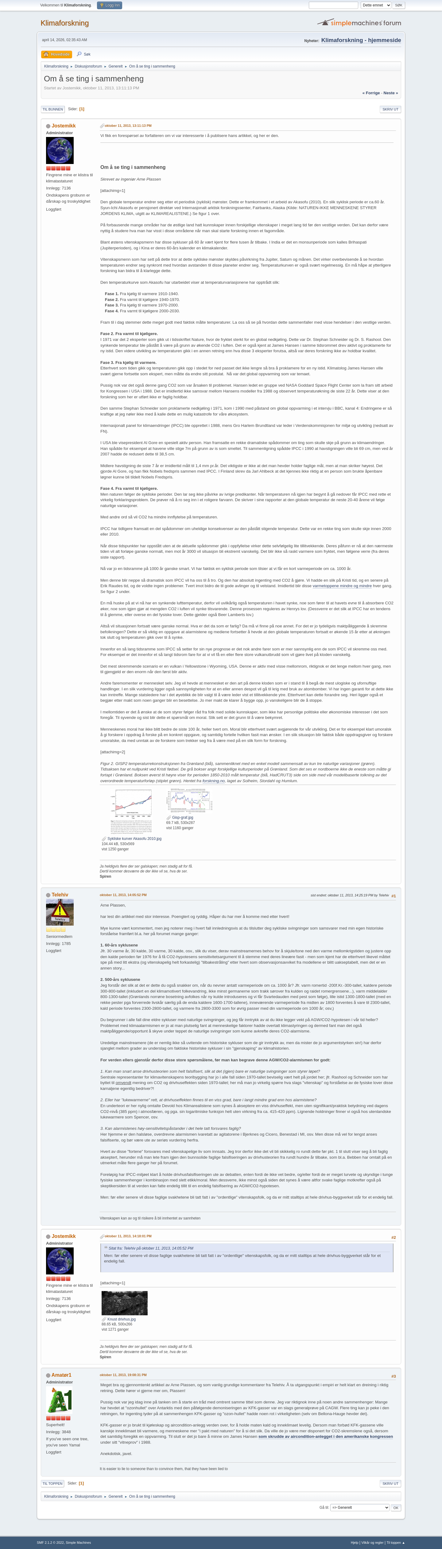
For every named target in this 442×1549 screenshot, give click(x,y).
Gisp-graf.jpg (179, 817)
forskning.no (214, 780)
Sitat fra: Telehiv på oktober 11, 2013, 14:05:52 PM (151, 1248)
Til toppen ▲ (395, 1542)
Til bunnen (53, 109)
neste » (391, 93)
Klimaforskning (65, 23)
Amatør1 (62, 1375)
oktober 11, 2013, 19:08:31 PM (123, 1375)
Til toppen (52, 1483)
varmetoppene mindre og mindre (342, 585)
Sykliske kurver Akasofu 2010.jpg (131, 839)
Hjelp (355, 1542)
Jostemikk (64, 125)
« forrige (371, 93)
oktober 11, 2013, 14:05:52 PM (123, 895)
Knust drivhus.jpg (119, 1319)
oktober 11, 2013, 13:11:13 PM (128, 125)
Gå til (324, 1507)
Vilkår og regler (372, 1542)
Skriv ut (390, 109)
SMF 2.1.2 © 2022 (50, 1542)
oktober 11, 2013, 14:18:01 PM (128, 1236)
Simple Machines (78, 1542)
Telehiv (60, 894)
